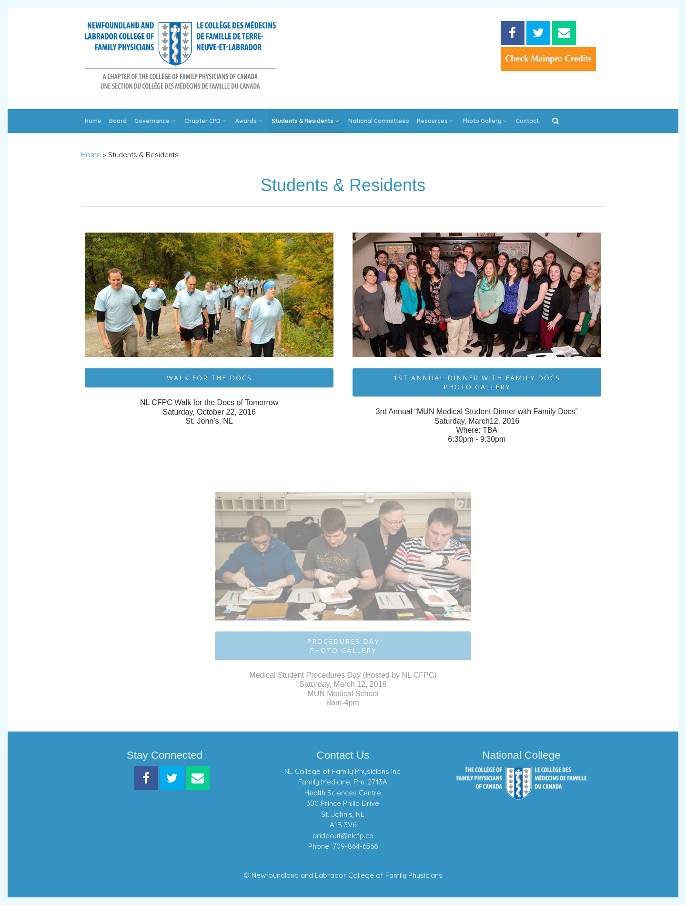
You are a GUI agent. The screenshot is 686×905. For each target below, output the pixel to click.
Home (93, 120)
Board (118, 120)
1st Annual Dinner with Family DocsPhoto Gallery (476, 382)
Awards (249, 120)
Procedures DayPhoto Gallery (343, 646)
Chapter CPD (206, 120)
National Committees (378, 120)
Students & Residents (306, 120)
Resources (436, 120)
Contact (527, 120)
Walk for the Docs (209, 377)
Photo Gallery (485, 120)
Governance (155, 120)
